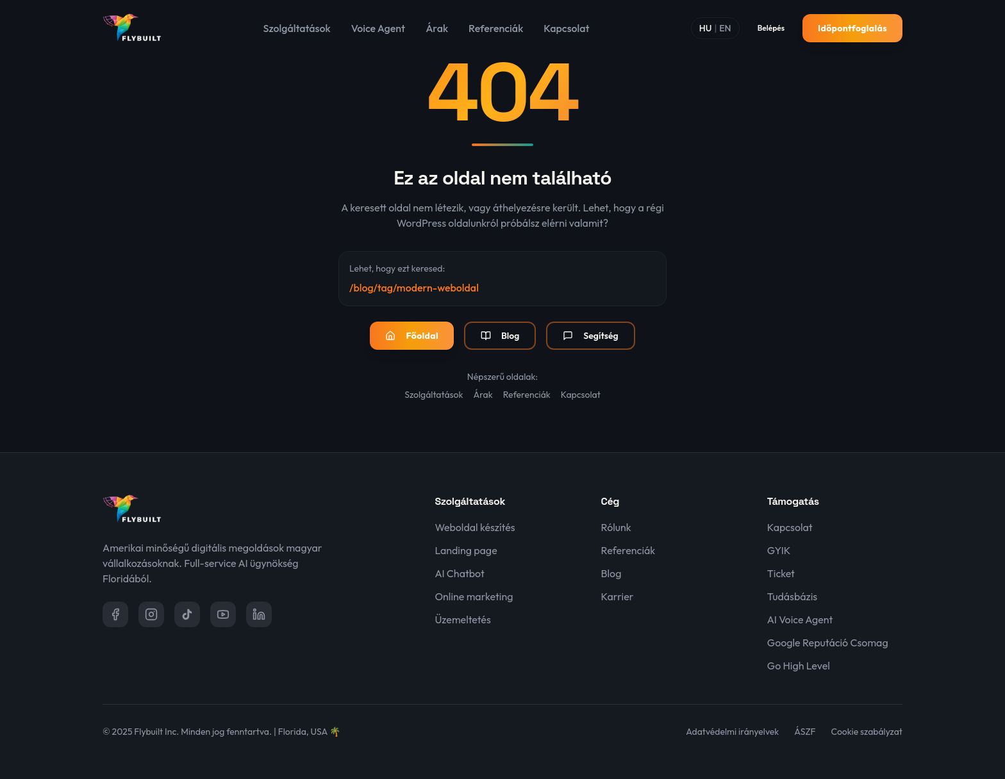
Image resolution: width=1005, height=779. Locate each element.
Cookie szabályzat (866, 731)
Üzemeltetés (462, 619)
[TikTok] (187, 614)
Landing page (466, 550)
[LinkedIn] (259, 614)
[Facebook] (115, 614)
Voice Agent (378, 28)
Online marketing (474, 596)
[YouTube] (223, 614)
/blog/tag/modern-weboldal (414, 287)
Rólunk (616, 527)
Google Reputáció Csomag (827, 642)
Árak (437, 28)
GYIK (779, 550)
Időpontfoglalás (852, 28)
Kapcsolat (566, 28)
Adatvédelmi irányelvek (732, 731)
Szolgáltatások (297, 28)
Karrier (617, 596)
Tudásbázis (792, 596)
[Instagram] (151, 614)
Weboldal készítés (475, 527)
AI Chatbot (459, 573)
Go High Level (798, 665)
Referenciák (496, 28)
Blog (500, 335)
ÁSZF (804, 731)
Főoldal (411, 335)
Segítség (590, 335)
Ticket (781, 573)
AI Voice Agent (800, 619)
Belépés (771, 28)
